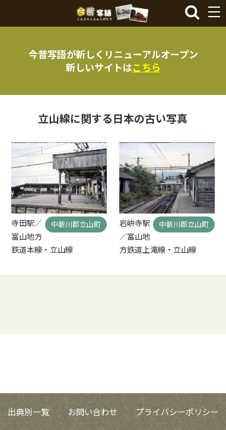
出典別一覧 (28, 412)
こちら (146, 67)
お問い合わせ (92, 412)
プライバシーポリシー (177, 412)
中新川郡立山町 (76, 224)
